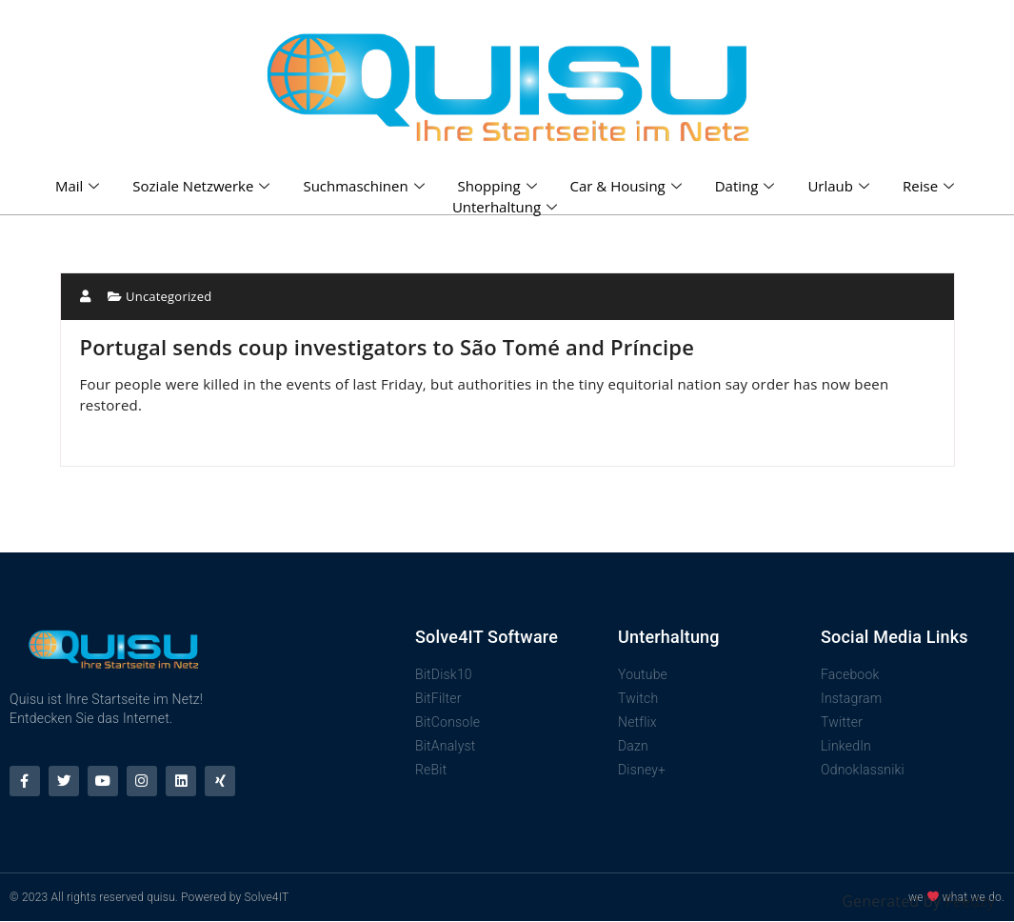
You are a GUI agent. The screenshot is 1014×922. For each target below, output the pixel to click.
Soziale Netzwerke (203, 185)
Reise (931, 185)
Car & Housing (628, 185)
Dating (747, 185)
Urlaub (840, 185)
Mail (79, 185)
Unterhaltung (507, 206)
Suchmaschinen (365, 185)
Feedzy (969, 901)
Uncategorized (168, 296)
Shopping (500, 185)
